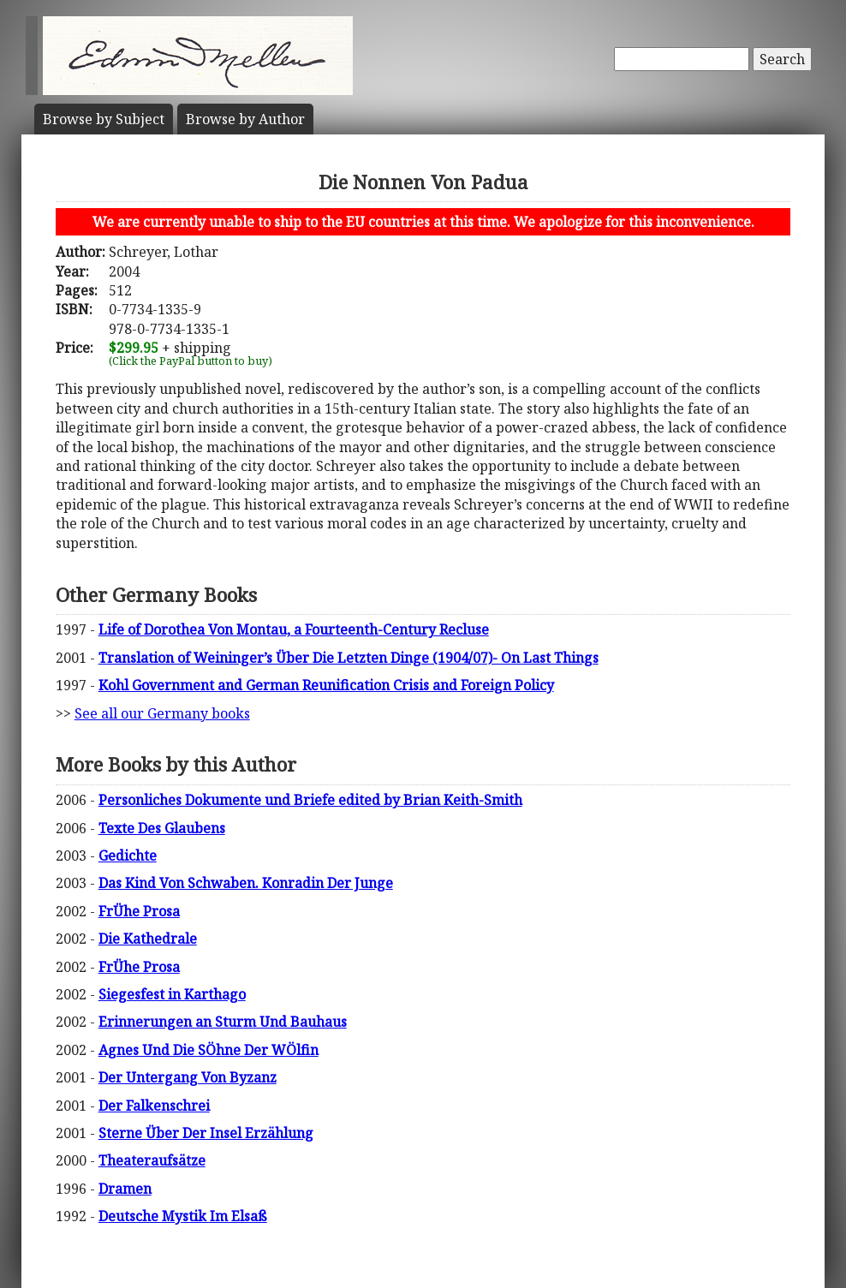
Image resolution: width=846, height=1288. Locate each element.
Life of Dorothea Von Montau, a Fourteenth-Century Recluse (293, 629)
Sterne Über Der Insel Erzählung (205, 1133)
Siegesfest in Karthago (172, 994)
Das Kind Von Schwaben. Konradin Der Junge (245, 883)
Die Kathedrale (147, 938)
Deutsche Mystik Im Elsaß (182, 1216)
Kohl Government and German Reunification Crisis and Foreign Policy (326, 685)
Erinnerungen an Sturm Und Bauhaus (222, 1021)
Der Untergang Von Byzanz (187, 1077)
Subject (103, 119)
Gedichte (127, 855)
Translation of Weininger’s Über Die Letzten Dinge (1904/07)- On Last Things (348, 657)
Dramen (125, 1188)
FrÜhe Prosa (139, 911)
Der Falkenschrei (154, 1105)
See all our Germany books (162, 713)
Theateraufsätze (152, 1160)
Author (245, 119)
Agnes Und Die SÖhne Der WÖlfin (208, 1050)
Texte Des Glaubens (161, 828)
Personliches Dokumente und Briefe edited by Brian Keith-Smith (310, 799)
